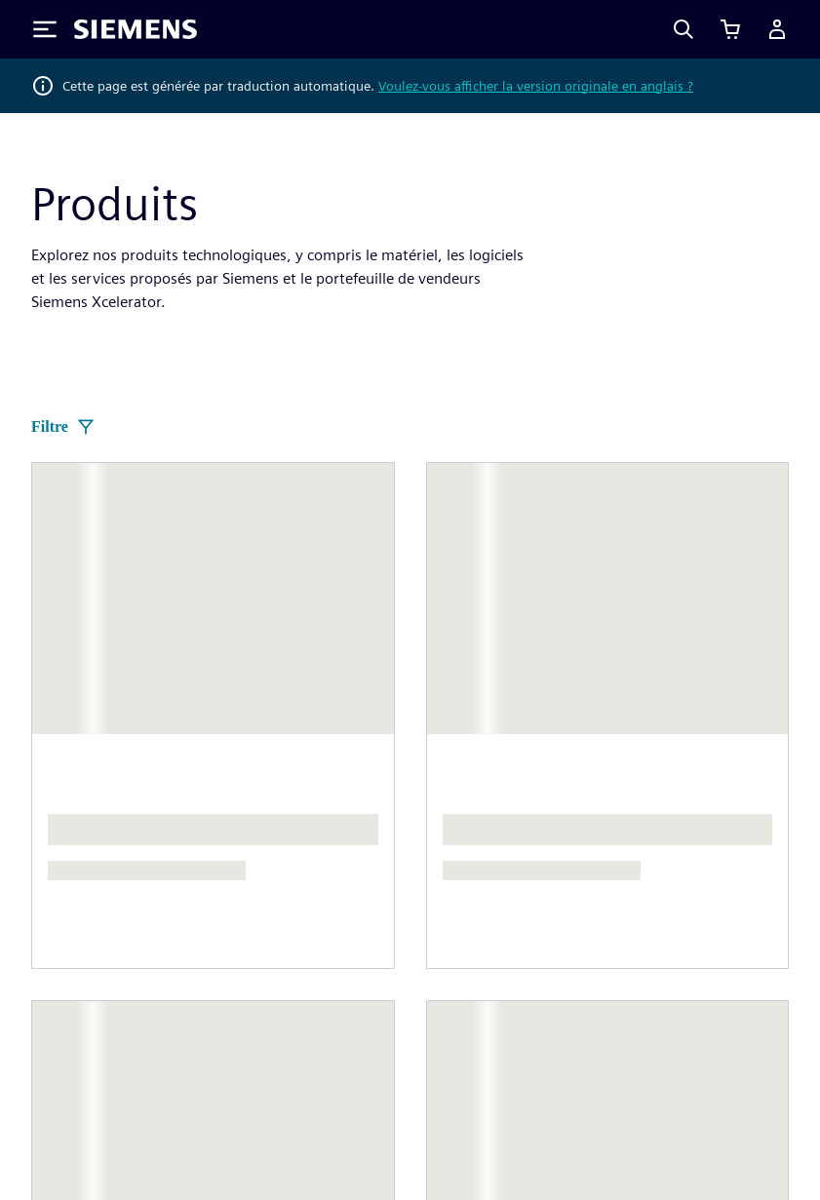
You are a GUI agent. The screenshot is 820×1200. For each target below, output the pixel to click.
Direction (62, 851)
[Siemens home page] (93, 660)
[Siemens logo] (135, 29)
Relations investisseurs (297, 875)
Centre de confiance (221, 1145)
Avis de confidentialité (330, 1082)
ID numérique (77, 1145)
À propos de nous (90, 812)
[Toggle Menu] (45, 29)
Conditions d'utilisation (700, 1082)
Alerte (339, 1145)
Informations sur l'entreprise (127, 1082)
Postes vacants (649, 875)
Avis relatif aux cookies (513, 1082)
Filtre (63, 427)
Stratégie (251, 914)
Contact (436, 812)
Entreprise (255, 836)
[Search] (683, 29)
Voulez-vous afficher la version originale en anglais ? (535, 86)
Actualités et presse (97, 890)
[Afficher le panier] (730, 29)
